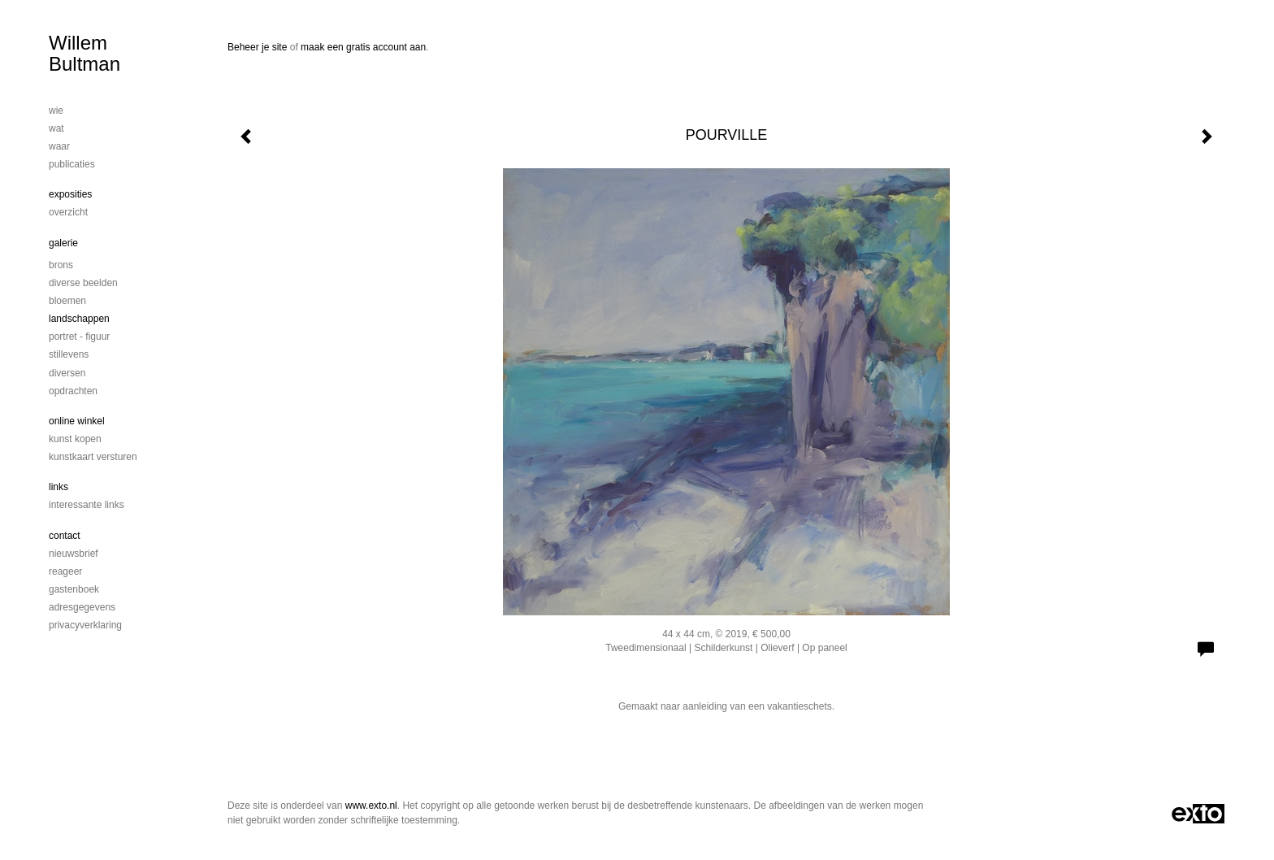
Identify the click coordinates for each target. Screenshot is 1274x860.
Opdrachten (73, 391)
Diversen (67, 373)
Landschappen (79, 318)
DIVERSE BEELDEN (83, 283)
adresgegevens (82, 607)
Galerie (63, 243)
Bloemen (67, 300)
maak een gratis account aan (363, 47)
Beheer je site (257, 47)
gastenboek (74, 589)
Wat (56, 128)
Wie (56, 110)
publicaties (72, 164)
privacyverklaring (85, 625)
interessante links (86, 504)
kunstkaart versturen (93, 457)
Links (58, 487)
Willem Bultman (84, 53)
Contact (64, 535)
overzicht (68, 212)
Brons (61, 265)
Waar (59, 146)
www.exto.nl (371, 805)
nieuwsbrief (73, 553)
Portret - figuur (79, 336)
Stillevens (69, 354)
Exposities (70, 194)
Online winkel (77, 421)
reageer (65, 571)
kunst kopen (75, 439)
